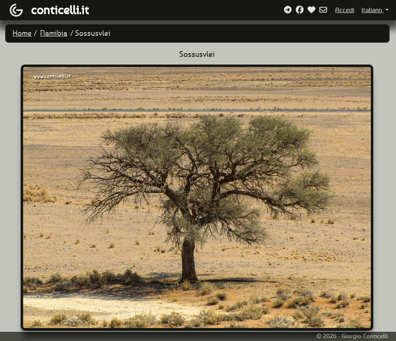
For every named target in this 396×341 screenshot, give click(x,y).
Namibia (53, 33)
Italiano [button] (373, 10)
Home (22, 33)
